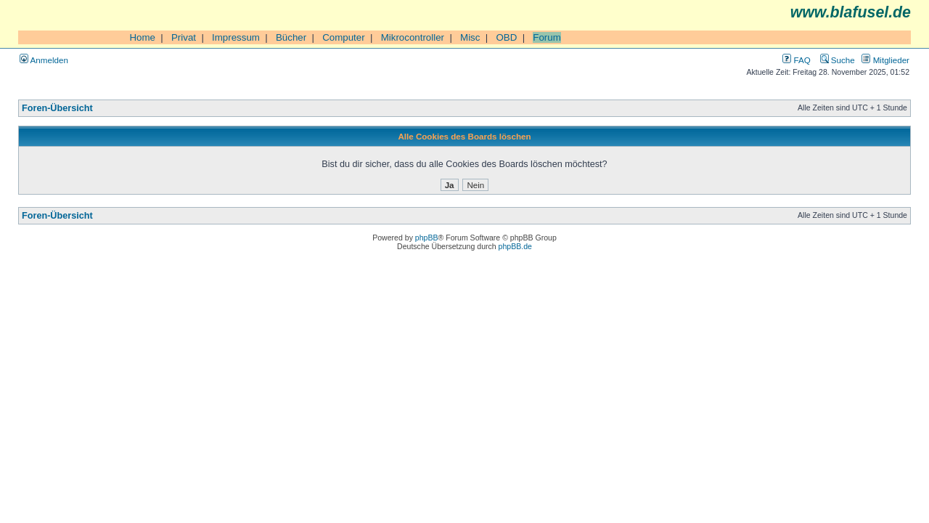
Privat (183, 37)
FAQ (796, 60)
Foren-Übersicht (57, 108)
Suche (837, 60)
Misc (470, 37)
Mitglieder (885, 60)
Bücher (291, 37)
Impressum (236, 37)
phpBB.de (515, 246)
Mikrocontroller (412, 37)
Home (142, 37)
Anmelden (44, 60)
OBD (506, 37)
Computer (343, 37)
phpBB (426, 237)
